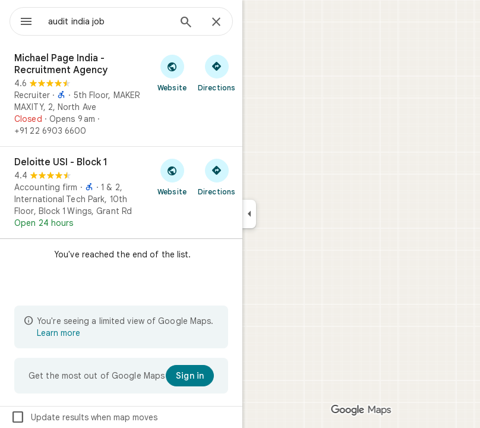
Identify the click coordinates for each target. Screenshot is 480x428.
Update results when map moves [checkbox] (84, 417)
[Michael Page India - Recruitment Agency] (121, 94)
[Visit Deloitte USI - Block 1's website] (172, 176)
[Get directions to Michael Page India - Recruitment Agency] (216, 72)
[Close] (216, 22)
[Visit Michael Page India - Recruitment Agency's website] (172, 72)
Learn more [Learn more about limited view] (58, 333)
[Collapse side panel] (249, 214)
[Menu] (26, 22)
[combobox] (108, 21)
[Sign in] (190, 375)
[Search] (186, 23)
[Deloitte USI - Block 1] (121, 192)
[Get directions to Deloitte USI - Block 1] (216, 176)
